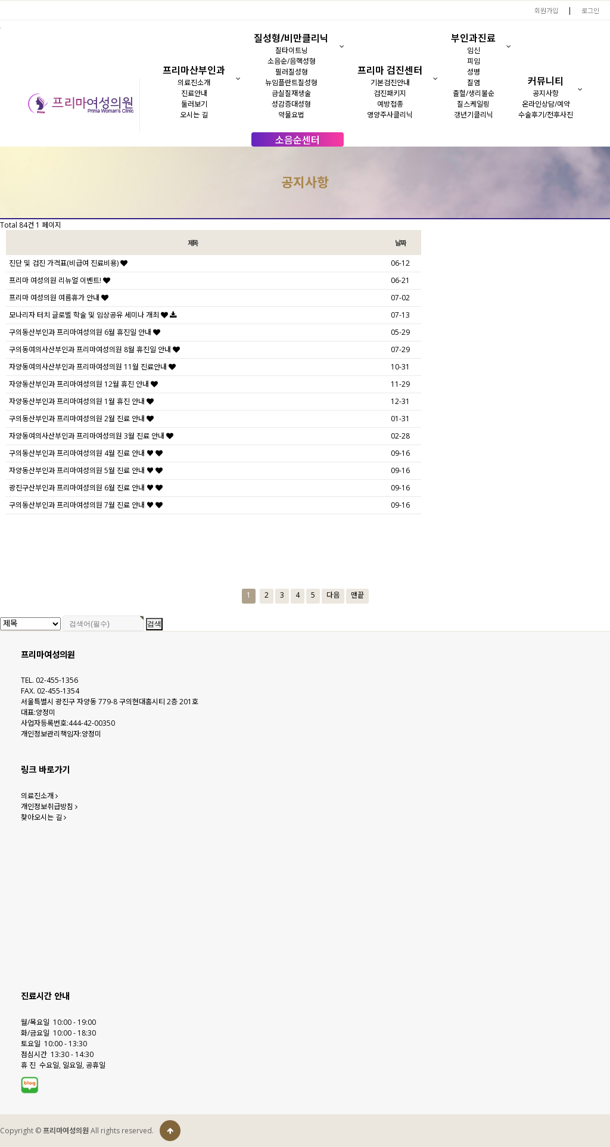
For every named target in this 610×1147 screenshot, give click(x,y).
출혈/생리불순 (473, 93)
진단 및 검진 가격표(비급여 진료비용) (68, 263)
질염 (473, 82)
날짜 (400, 242)
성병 (473, 72)
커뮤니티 (546, 81)
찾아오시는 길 (43, 817)
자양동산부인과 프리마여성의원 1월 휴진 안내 (81, 401)
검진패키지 (390, 93)
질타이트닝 (291, 50)
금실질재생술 (291, 93)
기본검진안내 (390, 82)
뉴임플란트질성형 (291, 82)
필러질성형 (291, 72)
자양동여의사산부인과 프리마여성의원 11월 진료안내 (92, 367)
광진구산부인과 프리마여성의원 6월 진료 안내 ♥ (86, 488)
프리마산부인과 (194, 70)
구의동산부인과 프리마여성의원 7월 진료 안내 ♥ (86, 505)
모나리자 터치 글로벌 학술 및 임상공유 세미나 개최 (92, 315)
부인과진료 (473, 38)
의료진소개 (194, 82)
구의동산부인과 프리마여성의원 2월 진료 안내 (81, 419)
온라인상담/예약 (546, 104)
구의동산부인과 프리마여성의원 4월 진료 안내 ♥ (86, 453)
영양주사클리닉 (390, 115)
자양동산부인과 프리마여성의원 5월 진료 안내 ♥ (86, 470)
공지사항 (546, 93)
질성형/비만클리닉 (291, 38)
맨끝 (357, 595)
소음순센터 (297, 140)
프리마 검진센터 (389, 70)
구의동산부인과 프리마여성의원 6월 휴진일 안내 (84, 332)
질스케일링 (473, 104)
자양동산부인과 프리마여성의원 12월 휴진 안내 (83, 384)
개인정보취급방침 (49, 806)
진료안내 (194, 93)
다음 (333, 595)
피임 (473, 61)
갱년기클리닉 (473, 115)
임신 (473, 50)
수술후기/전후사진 (545, 115)
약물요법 (291, 115)
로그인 (590, 10)
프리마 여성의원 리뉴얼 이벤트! (59, 280)
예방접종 (390, 104)
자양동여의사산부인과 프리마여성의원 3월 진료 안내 (91, 436)
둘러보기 (194, 104)
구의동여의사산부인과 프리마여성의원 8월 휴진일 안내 (94, 349)
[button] (238, 78)
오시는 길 (194, 115)
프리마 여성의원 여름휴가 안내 (58, 298)
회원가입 (546, 10)
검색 (154, 624)
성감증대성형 (291, 104)
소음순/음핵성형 (291, 61)
